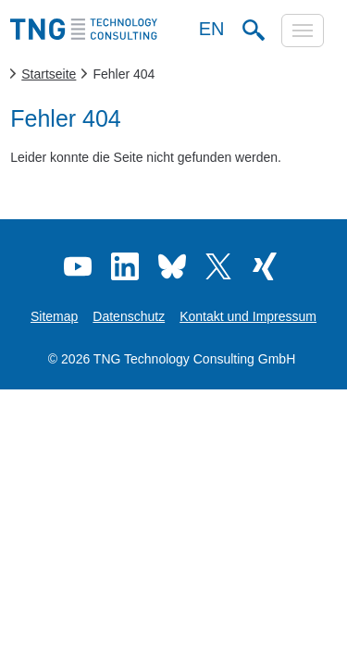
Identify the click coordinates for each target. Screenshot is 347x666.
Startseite (48, 74)
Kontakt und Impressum (248, 316)
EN (212, 28)
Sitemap (54, 316)
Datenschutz (129, 316)
